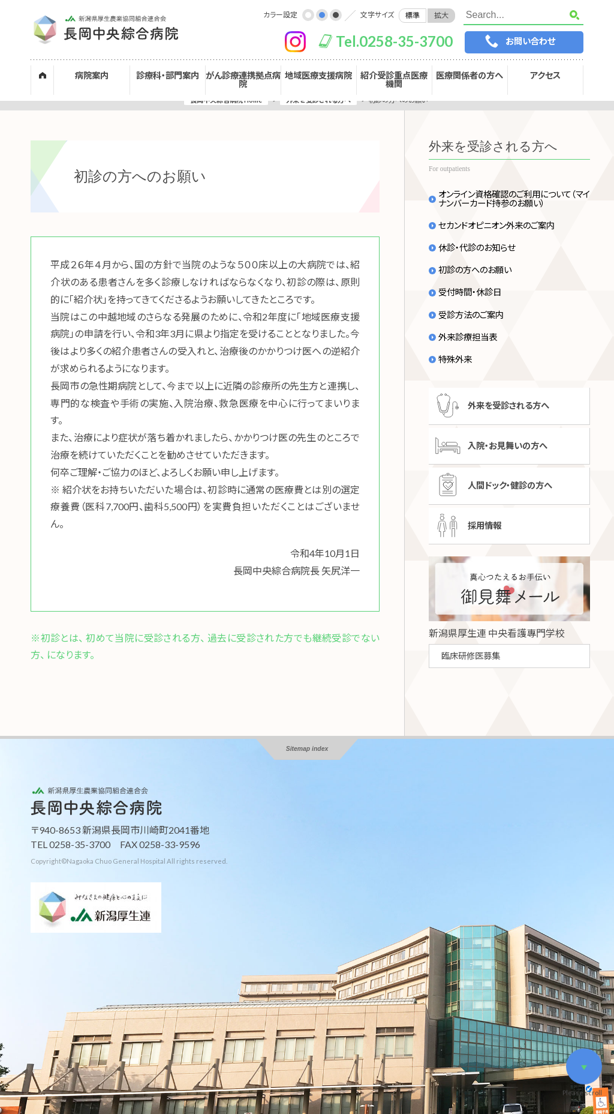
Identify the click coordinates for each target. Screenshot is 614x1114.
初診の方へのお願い (474, 270)
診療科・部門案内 (167, 75)
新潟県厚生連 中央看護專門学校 (497, 633)
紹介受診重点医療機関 (394, 79)
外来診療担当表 (467, 337)
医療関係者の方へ (469, 75)
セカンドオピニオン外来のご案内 (496, 225)
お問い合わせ (530, 41)
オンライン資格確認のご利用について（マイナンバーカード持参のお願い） (514, 199)
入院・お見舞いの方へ (507, 446)
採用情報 (484, 525)
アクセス (545, 75)
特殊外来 (455, 359)
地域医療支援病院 (318, 75)
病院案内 (92, 75)
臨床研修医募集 (470, 656)
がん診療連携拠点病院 (243, 79)
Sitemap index (307, 748)
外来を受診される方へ (508, 405)
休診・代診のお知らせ (476, 248)
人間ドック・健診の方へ (510, 485)
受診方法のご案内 (471, 315)
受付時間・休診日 (469, 292)
